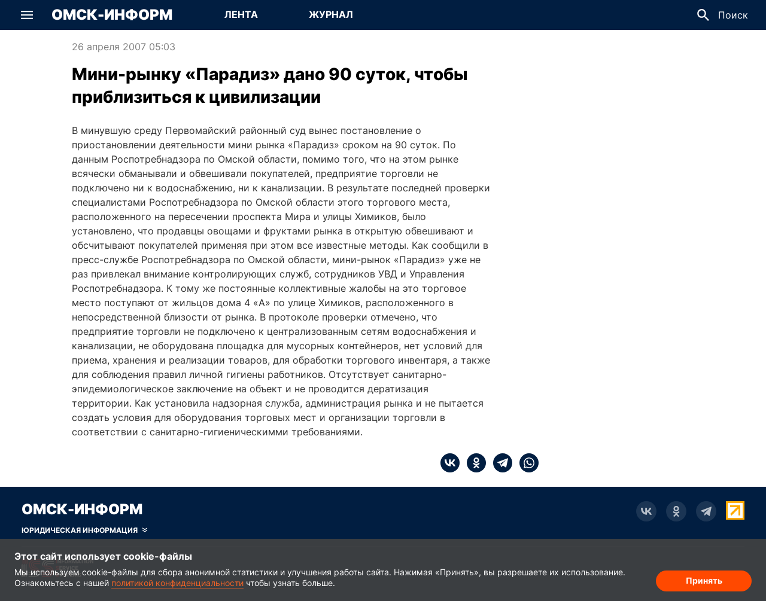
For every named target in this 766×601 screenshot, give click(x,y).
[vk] (450, 462)
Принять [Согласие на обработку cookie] (704, 580)
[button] (27, 15)
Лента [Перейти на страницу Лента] (241, 14)
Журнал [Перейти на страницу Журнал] (331, 14)
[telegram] (499, 462)
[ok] (473, 462)
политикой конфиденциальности (177, 583)
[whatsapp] (525, 462)
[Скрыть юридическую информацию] (84, 530)
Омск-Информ (111, 15)
